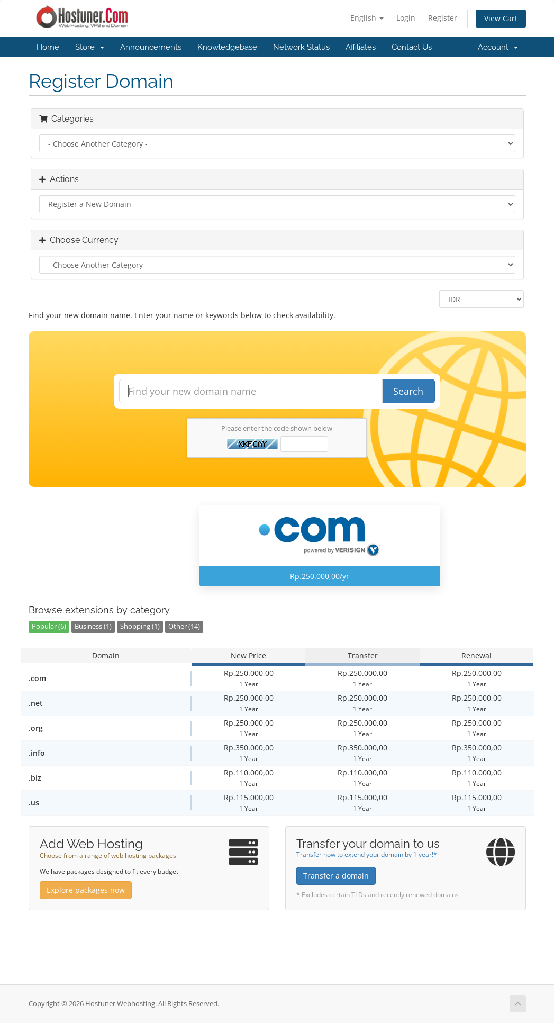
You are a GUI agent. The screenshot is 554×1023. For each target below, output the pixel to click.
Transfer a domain (336, 876)
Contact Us (412, 47)
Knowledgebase (227, 47)
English (367, 18)
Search (408, 391)
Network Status (301, 47)
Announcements (150, 47)
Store (89, 47)
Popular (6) (49, 626)
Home (48, 47)
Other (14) (184, 626)
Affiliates (361, 47)
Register (442, 18)
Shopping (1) (140, 626)
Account (498, 47)
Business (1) (93, 626)
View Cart (500, 18)
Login (405, 18)
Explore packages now (86, 890)
